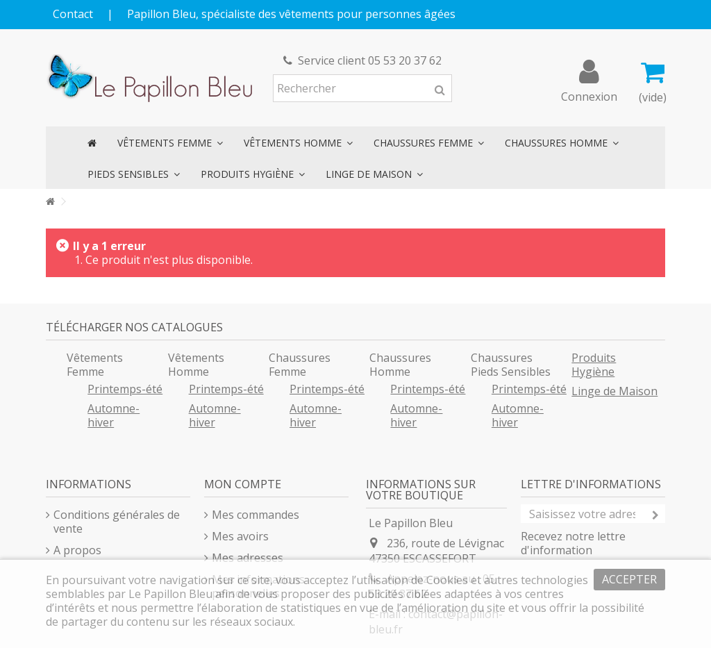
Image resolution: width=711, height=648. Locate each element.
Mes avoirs (240, 536)
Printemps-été (124, 389)
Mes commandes (255, 515)
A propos (77, 550)
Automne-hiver (113, 415)
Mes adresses (247, 558)
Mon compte (242, 484)
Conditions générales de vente (116, 521)
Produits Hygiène (593, 364)
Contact (73, 14)
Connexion (589, 95)
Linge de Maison (614, 391)
